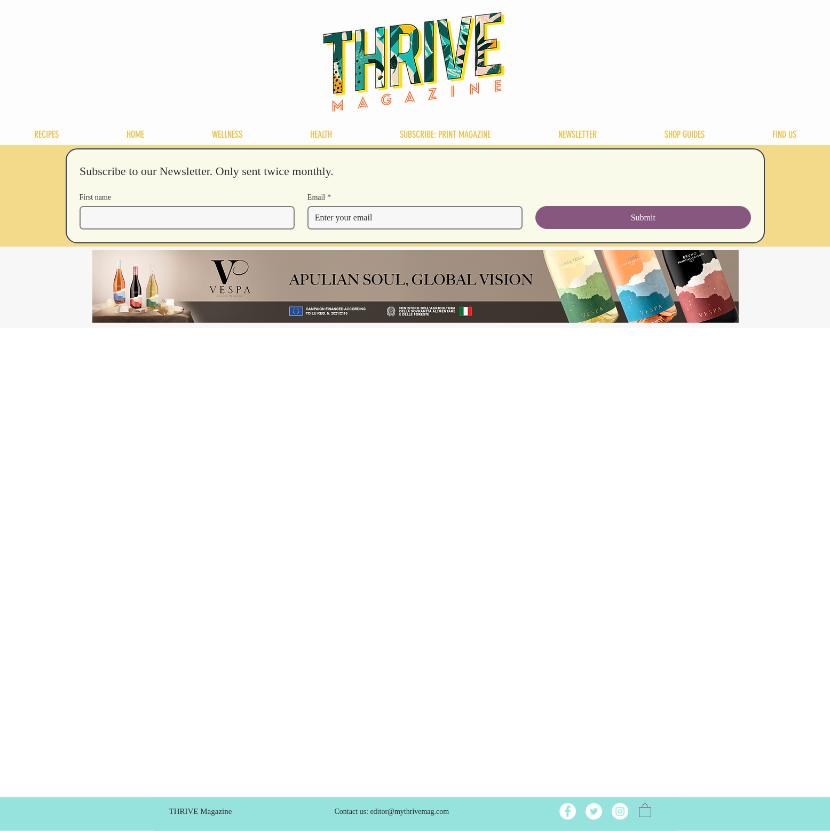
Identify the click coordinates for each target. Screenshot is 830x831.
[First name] (184, 217)
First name (96, 197)
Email (319, 197)
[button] (645, 810)
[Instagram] (620, 811)
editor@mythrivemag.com (409, 812)
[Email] (412, 217)
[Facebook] (567, 811)
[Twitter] (594, 811)
